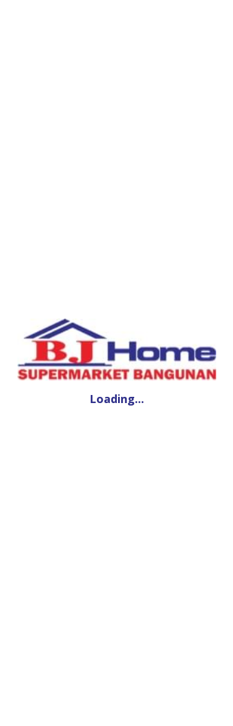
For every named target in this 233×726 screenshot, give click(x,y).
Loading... (116, 398)
